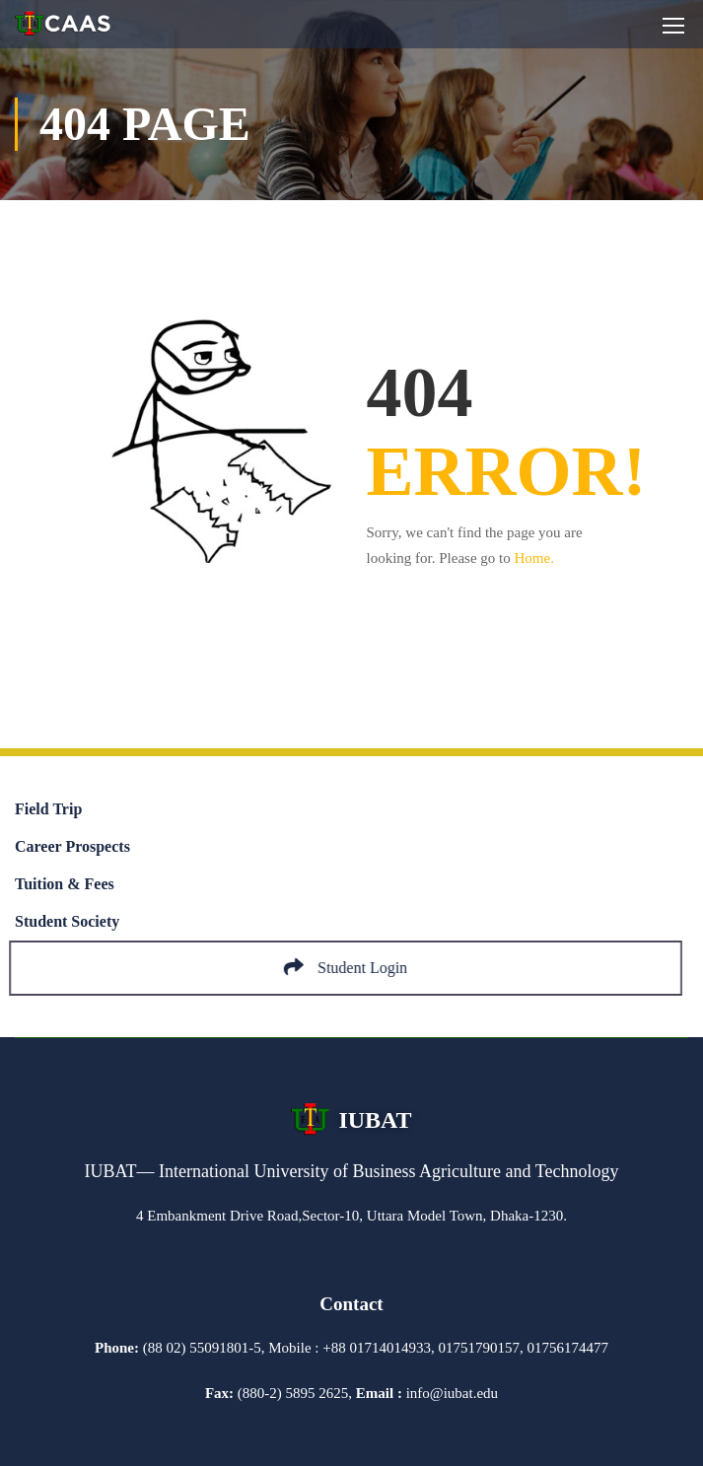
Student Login (351, 967)
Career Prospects (72, 846)
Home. (534, 558)
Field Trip (48, 809)
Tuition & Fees (64, 883)
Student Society (67, 921)
